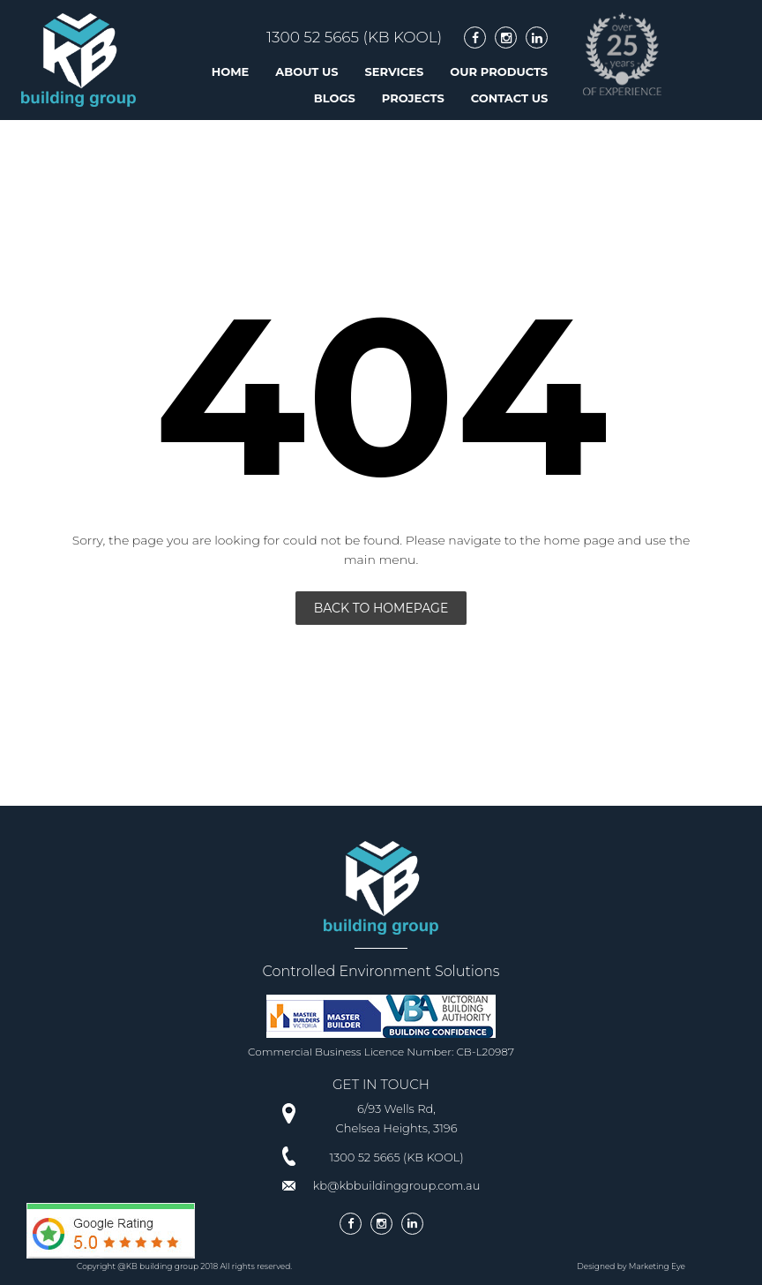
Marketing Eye (657, 1266)
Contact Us (509, 98)
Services (394, 71)
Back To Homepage (381, 608)
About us (306, 71)
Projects (413, 98)
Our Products (499, 71)
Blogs (334, 98)
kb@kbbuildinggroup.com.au (397, 1185)
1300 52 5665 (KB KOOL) (354, 37)
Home (231, 71)
